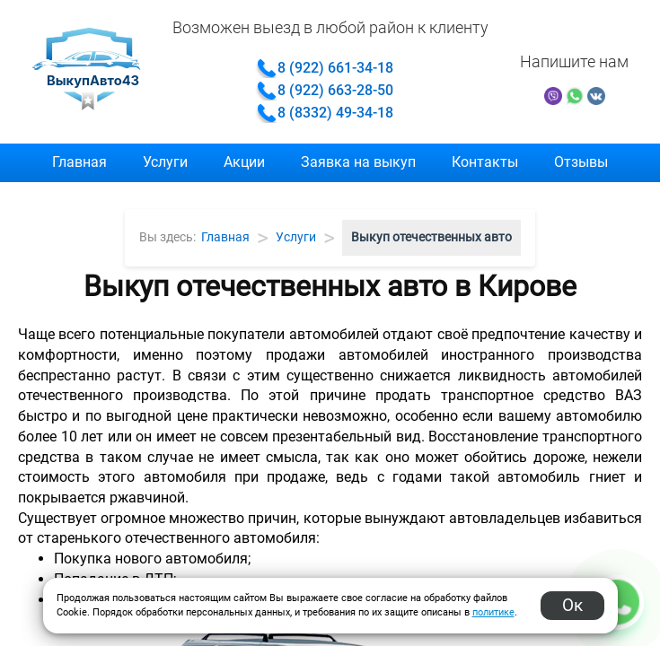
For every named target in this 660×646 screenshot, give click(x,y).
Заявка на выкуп (358, 161)
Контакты (485, 161)
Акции (244, 161)
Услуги (165, 161)
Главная (79, 161)
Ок (572, 605)
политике (493, 612)
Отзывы (581, 161)
